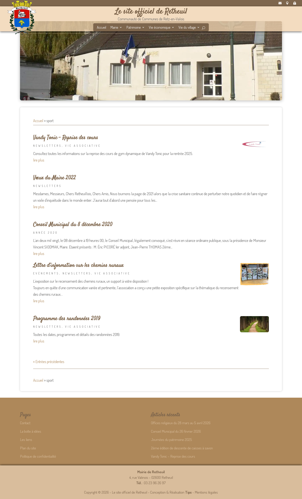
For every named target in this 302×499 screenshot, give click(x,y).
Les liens (26, 439)
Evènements (46, 273)
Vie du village (187, 27)
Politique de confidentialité (38, 456)
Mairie (114, 27)
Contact (25, 422)
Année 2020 (45, 232)
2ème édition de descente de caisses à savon (182, 448)
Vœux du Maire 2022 (54, 178)
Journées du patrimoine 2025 (171, 439)
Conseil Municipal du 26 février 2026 (176, 431)
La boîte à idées (30, 431)
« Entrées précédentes (48, 361)
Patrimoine (133, 27)
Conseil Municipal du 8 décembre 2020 (72, 225)
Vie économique (159, 27)
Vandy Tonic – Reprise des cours (65, 138)
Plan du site (28, 448)
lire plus (38, 159)
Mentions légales (206, 492)
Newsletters (47, 145)
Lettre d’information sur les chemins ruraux (78, 265)
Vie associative (83, 145)
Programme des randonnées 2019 (66, 319)
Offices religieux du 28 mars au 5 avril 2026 (181, 422)
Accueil (101, 27)
